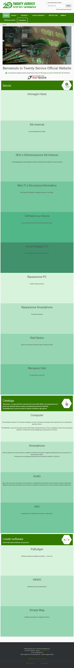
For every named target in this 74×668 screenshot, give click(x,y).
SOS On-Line (53, 15)
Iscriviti (69, 9)
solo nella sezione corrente (54, 2)
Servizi (13, 15)
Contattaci (22, 20)
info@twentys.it (44, 650)
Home (6, 15)
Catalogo (24, 15)
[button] (18, 15)
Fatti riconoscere (61, 9)
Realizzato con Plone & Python (37, 659)
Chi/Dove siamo (9, 20)
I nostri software (38, 15)
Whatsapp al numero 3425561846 (50, 73)
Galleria (63, 15)
